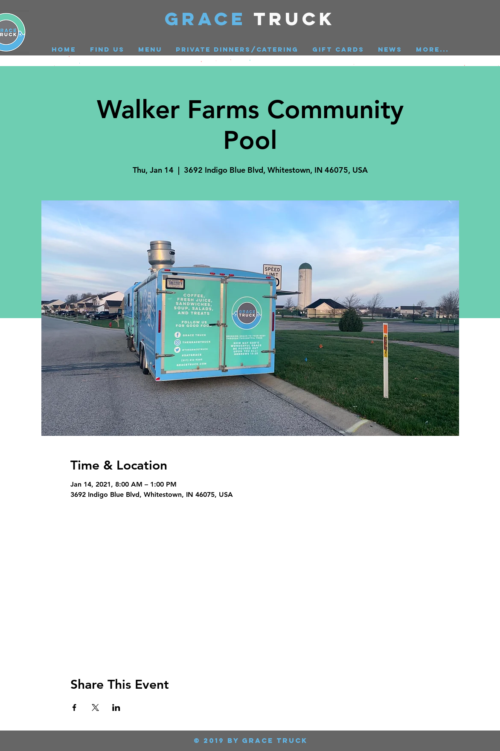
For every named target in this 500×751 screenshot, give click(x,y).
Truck (294, 18)
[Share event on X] (95, 707)
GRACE (209, 18)
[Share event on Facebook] (74, 707)
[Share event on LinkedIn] (116, 707)
